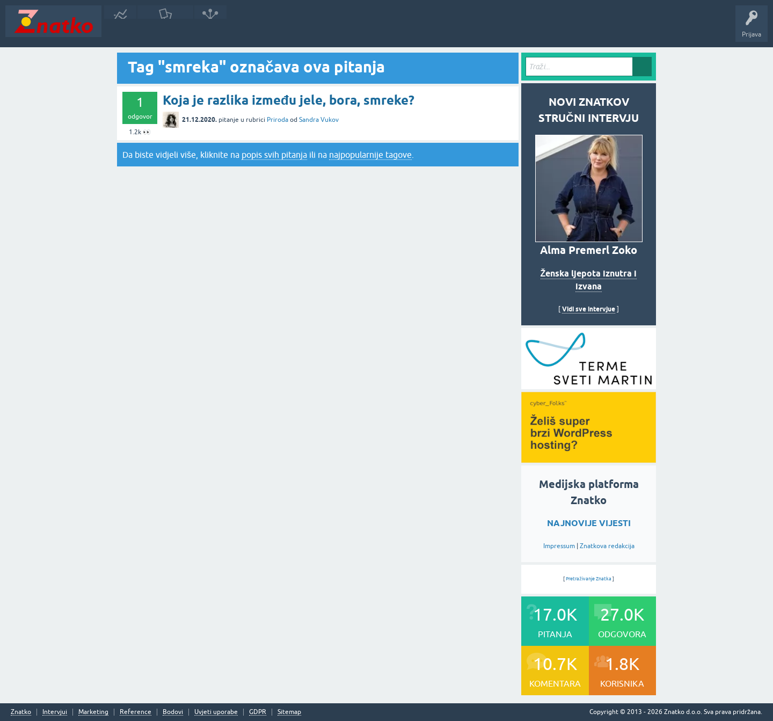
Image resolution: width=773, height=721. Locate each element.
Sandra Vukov (319, 119)
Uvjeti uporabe (216, 712)
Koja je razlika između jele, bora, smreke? (288, 100)
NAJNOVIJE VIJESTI (589, 523)
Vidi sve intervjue (588, 309)
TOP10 (345, 29)
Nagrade (378, 29)
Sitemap (289, 712)
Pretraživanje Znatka (588, 578)
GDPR (257, 712)
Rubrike (210, 29)
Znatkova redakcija (607, 546)
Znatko (21, 712)
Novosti (120, 29)
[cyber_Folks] (588, 385)
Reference (135, 712)
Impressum (559, 546)
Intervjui (54, 712)
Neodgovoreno (165, 29)
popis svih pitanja (274, 154)
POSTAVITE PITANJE (264, 29)
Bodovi (173, 712)
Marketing (93, 712)
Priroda (277, 119)
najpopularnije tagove (370, 154)
